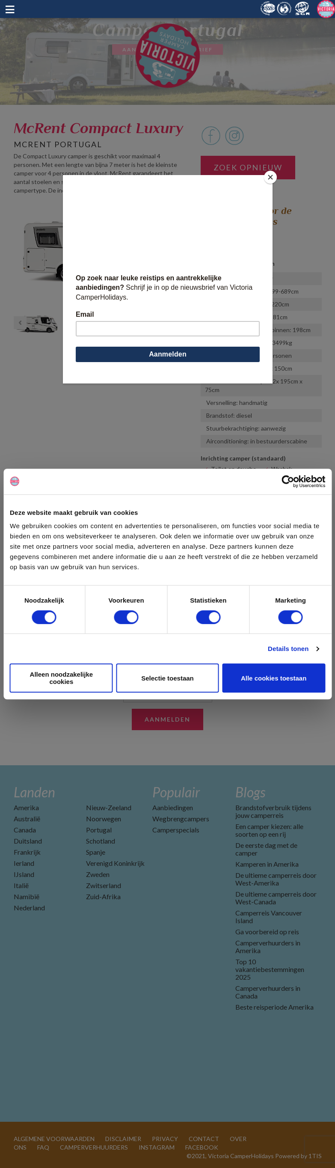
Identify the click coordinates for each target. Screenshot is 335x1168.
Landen (34, 792)
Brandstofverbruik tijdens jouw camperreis (273, 811)
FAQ (43, 1147)
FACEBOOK (201, 1147)
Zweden (98, 874)
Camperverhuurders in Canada (267, 992)
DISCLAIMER (123, 1138)
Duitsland (28, 841)
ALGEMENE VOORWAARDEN (54, 1138)
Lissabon (212, 237)
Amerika (26, 807)
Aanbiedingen (172, 807)
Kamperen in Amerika (267, 864)
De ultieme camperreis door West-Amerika (276, 879)
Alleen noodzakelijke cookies (61, 678)
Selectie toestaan (167, 678)
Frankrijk (27, 852)
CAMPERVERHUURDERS (94, 1147)
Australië (27, 818)
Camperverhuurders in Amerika (267, 946)
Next (181, 252)
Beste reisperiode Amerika (274, 1007)
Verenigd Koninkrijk (115, 863)
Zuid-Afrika (103, 896)
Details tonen (288, 648)
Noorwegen (103, 818)
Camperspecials (175, 830)
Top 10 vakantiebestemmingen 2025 (269, 969)
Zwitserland (103, 885)
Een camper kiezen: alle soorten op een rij (269, 830)
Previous (20, 252)
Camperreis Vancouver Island (268, 916)
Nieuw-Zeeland (108, 807)
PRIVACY (165, 1138)
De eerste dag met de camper (266, 849)
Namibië (26, 896)
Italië (21, 885)
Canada (25, 830)
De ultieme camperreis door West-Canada (276, 898)
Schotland (100, 841)
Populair (176, 792)
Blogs (250, 792)
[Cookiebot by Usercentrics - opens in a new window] (287, 481)
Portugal (99, 830)
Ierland (24, 863)
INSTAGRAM (157, 1147)
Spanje (95, 852)
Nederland (29, 907)
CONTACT (204, 1138)
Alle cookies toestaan (273, 678)
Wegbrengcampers (180, 818)
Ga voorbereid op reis (267, 931)
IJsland (24, 874)
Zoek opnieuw (247, 167)
